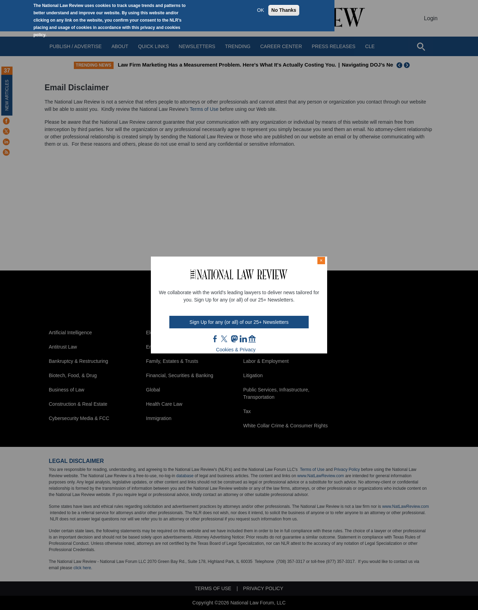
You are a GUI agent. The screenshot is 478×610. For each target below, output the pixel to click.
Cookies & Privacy (236, 349)
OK (260, 10)
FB (215, 339)
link (243, 339)
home (252, 339)
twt (225, 338)
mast (234, 339)
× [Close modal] (321, 260)
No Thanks (283, 10)
